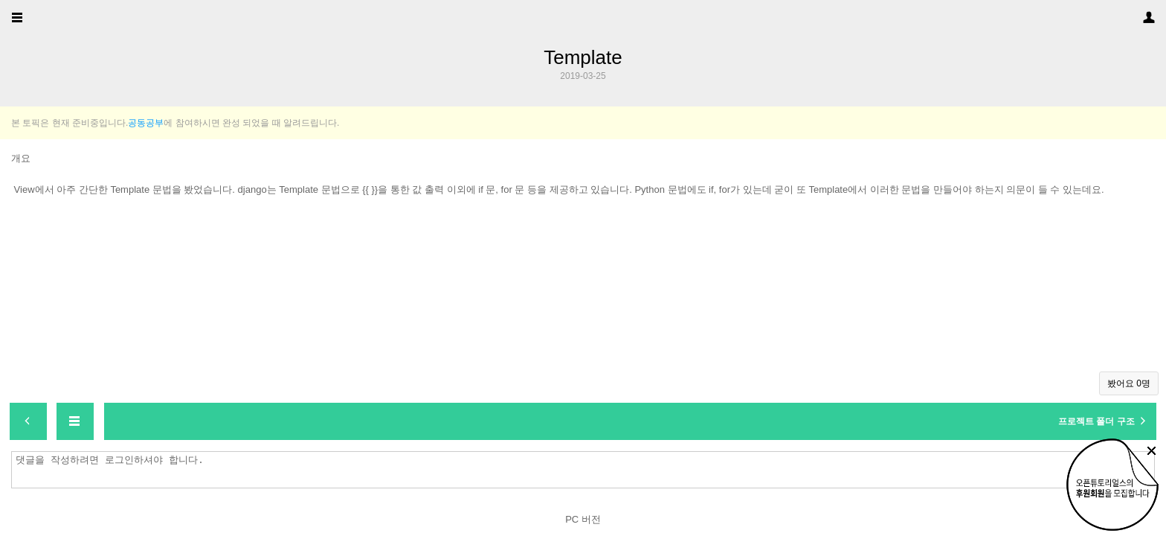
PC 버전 (583, 519)
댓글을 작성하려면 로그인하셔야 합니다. (587, 470)
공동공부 (146, 123)
